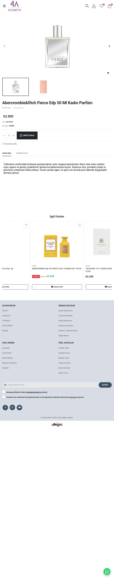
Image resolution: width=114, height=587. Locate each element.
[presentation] (4, 46)
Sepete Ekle (28, 135)
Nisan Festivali (64, 368)
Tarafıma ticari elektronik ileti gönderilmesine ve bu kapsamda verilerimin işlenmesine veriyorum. (45, 397)
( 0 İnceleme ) (18, 108)
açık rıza (73, 397)
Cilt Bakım (6, 321)
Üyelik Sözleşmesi (66, 311)
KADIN (11, 126)
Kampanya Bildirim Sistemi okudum (26, 392)
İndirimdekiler (7, 358)
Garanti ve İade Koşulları (68, 331)
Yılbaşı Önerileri (65, 363)
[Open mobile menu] (4, 6)
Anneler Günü (64, 348)
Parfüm (5, 311)
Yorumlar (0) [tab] (22, 153)
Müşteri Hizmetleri (9, 363)
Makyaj (5, 331)
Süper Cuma (63, 373)
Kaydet (105, 385)
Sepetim (5, 368)
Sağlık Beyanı (64, 336)
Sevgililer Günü (64, 353)
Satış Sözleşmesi (65, 321)
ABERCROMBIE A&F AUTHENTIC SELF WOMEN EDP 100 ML (57, 268)
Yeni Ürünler (7, 353)
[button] (87, 6)
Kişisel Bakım (7, 326)
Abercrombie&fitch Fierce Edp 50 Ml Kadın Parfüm (47, 102)
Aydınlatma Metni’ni (34, 392)
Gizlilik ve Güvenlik (66, 326)
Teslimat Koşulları (66, 316)
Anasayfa (6, 348)
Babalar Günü (64, 358)
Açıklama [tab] (6, 153)
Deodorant (6, 316)
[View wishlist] (101, 6)
